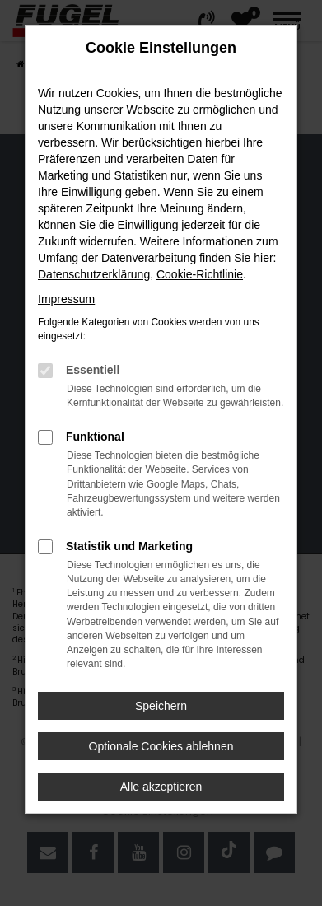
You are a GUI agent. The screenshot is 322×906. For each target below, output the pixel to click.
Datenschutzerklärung (94, 274)
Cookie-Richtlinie (199, 274)
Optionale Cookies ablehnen (161, 746)
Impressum (66, 299)
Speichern (161, 705)
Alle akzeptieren (161, 786)
